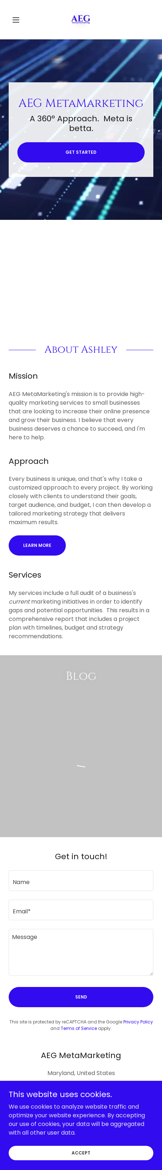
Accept (81, 1152)
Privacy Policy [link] (138, 1022)
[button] (19, 20)
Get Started (81, 152)
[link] (81, 20)
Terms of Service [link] (79, 1028)
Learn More (37, 545)
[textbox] (81, 880)
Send (81, 997)
